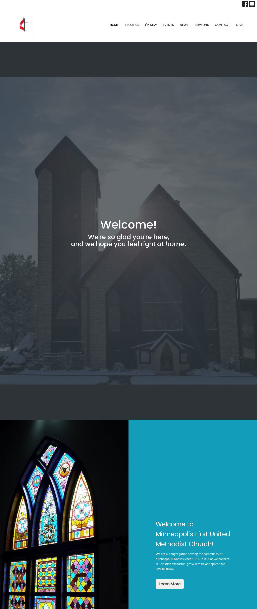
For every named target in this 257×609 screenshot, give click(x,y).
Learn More (170, 584)
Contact (222, 25)
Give (239, 25)
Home (114, 25)
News (184, 25)
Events (168, 25)
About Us (131, 25)
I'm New (151, 25)
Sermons (202, 25)
